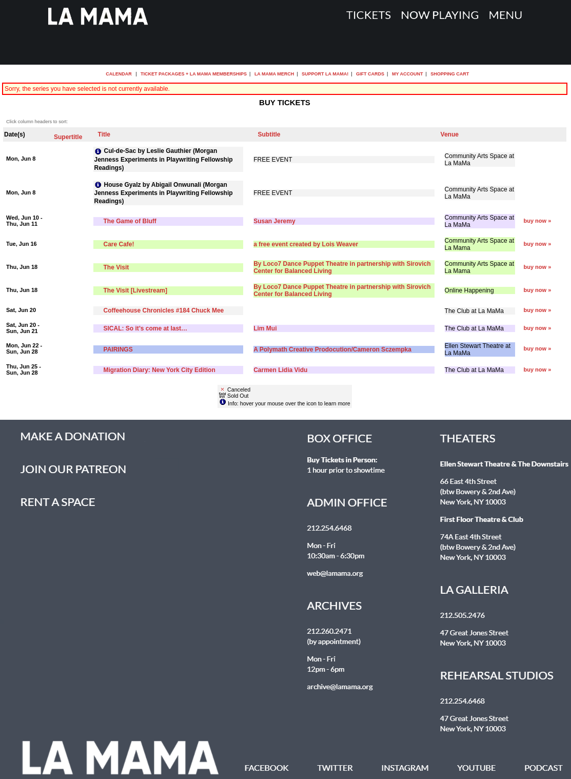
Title (104, 134)
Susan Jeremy (274, 221)
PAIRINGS (118, 349)
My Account (406, 73)
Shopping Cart (449, 73)
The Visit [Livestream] (136, 290)
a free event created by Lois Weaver (305, 244)
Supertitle (68, 137)
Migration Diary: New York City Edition (159, 370)
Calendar (119, 73)
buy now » (537, 221)
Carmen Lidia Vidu (280, 370)
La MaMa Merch (274, 73)
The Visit (116, 267)
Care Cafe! (119, 244)
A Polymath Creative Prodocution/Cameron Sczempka (332, 349)
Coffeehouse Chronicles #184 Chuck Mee (164, 310)
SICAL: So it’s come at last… (146, 328)
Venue (450, 134)
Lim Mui (265, 328)
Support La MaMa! (325, 73)
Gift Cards (370, 73)
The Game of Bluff (130, 221)
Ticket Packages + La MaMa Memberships (194, 73)
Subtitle (269, 134)
